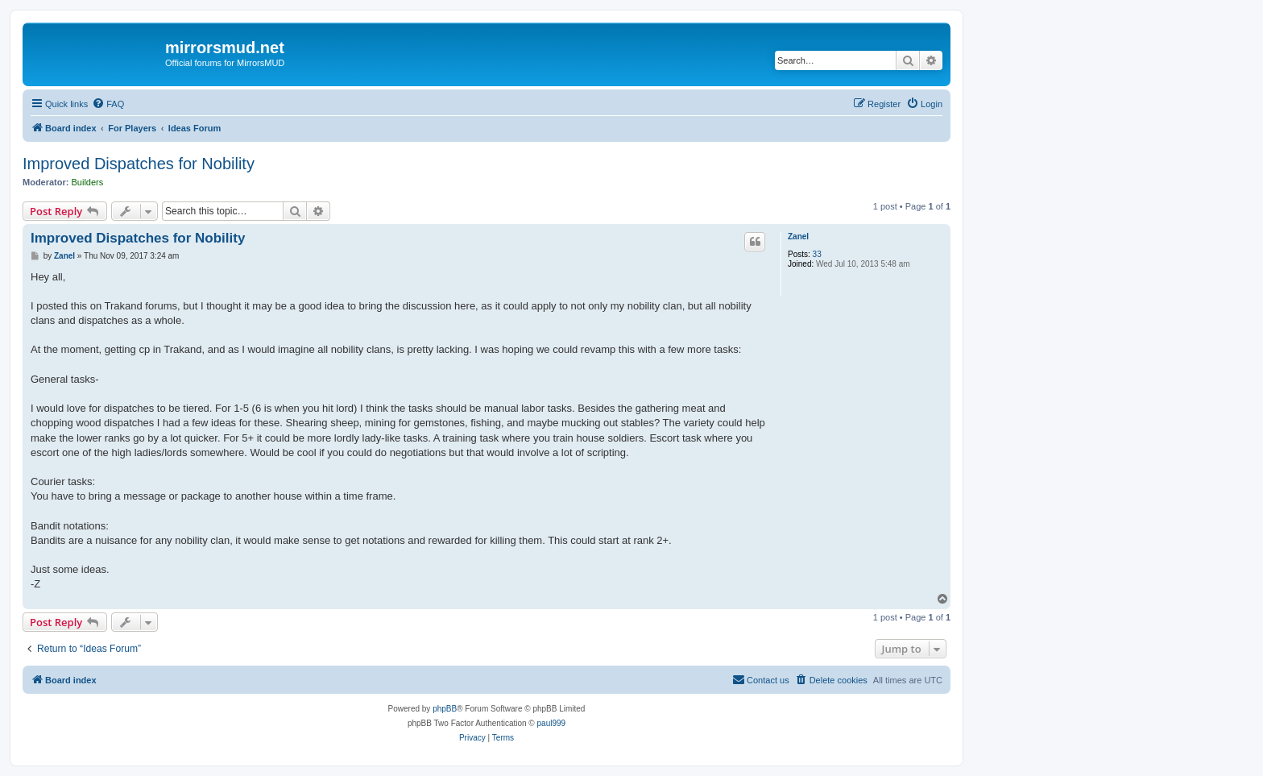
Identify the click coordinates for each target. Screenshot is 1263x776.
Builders (88, 182)
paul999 (551, 723)
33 (817, 254)
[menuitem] (108, 104)
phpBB (445, 708)
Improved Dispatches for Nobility (139, 163)
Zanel (798, 236)
